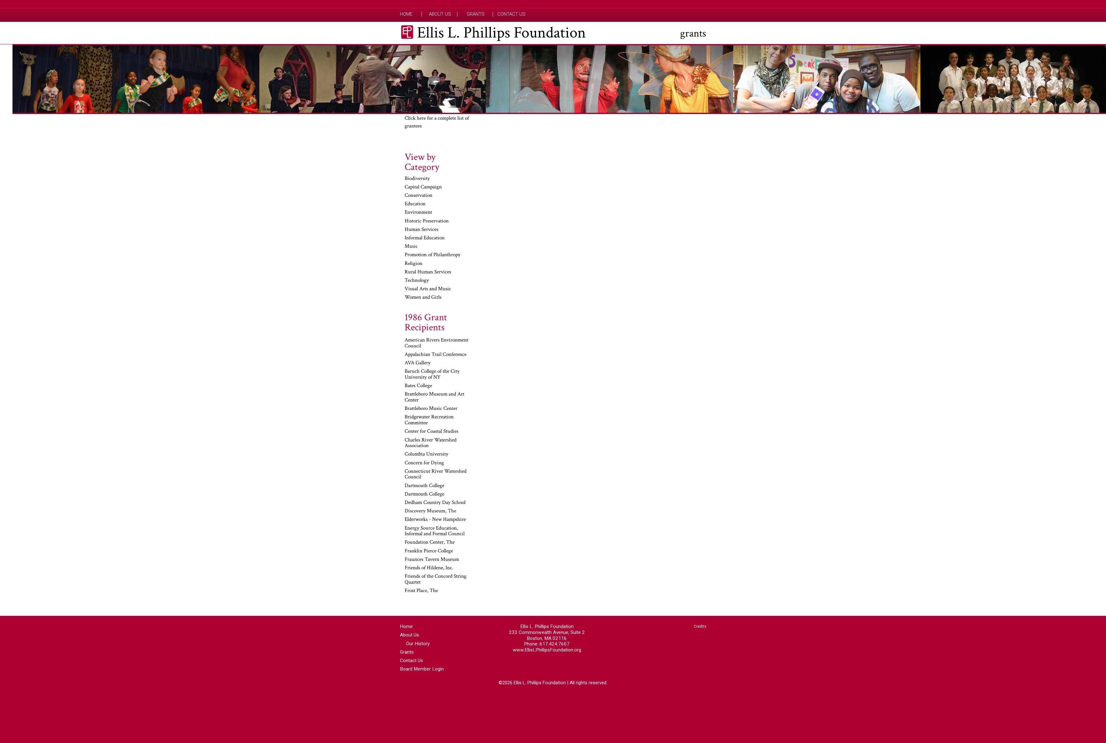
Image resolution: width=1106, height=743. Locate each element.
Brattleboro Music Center (431, 409)
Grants (476, 14)
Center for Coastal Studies (431, 431)
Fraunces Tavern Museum (432, 559)
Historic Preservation (427, 221)
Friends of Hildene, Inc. (429, 568)
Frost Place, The (421, 591)
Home (406, 14)
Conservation (418, 195)
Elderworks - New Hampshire (435, 519)
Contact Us (511, 14)
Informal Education (425, 238)
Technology (417, 280)
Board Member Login (422, 669)
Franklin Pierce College (429, 551)
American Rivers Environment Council (436, 343)
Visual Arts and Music (428, 289)
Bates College (418, 386)
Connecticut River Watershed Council (435, 474)
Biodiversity (417, 179)
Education (415, 204)
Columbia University (426, 454)
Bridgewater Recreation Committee (429, 420)
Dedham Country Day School (435, 503)
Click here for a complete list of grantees (437, 122)
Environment (418, 212)
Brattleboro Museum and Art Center (434, 397)
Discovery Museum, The (430, 511)
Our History (418, 643)
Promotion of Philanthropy (433, 255)
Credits (700, 626)
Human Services (421, 230)
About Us (440, 14)
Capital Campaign (423, 187)
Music (411, 246)
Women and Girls (423, 297)
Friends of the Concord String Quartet (435, 579)
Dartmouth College (424, 486)
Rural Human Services (428, 272)
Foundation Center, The (430, 542)
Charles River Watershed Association (430, 443)
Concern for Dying (424, 463)
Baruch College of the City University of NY (432, 374)
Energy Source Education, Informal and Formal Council (435, 531)
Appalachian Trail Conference (435, 355)
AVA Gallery (418, 363)
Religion (413, 264)
